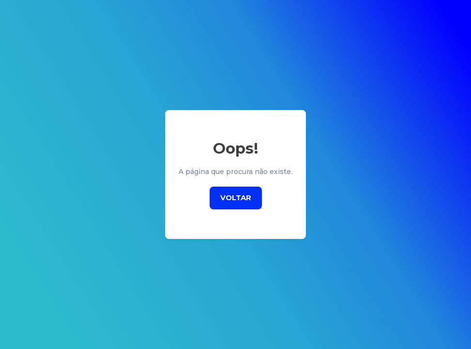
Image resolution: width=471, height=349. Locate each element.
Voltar (235, 197)
